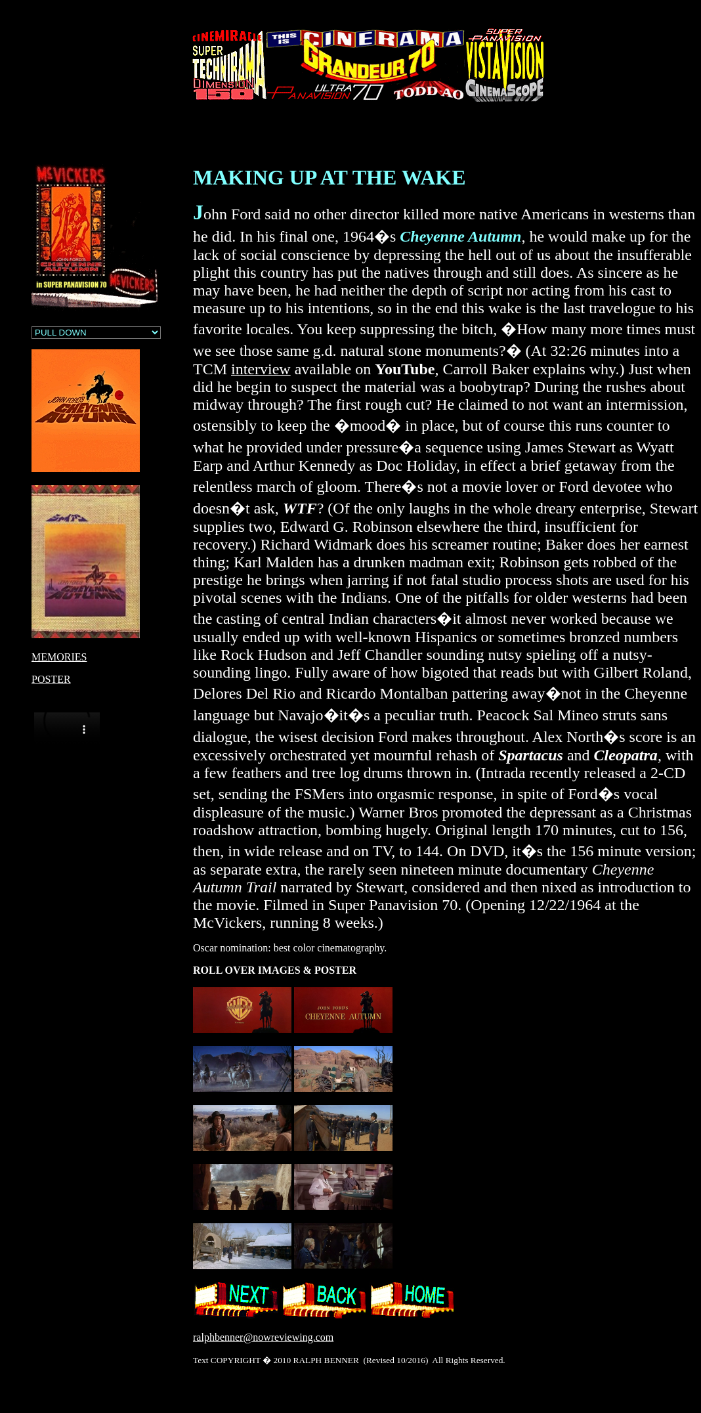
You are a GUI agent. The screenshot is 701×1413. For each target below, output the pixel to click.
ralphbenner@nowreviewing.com (263, 1337)
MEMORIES (59, 657)
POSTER (51, 679)
